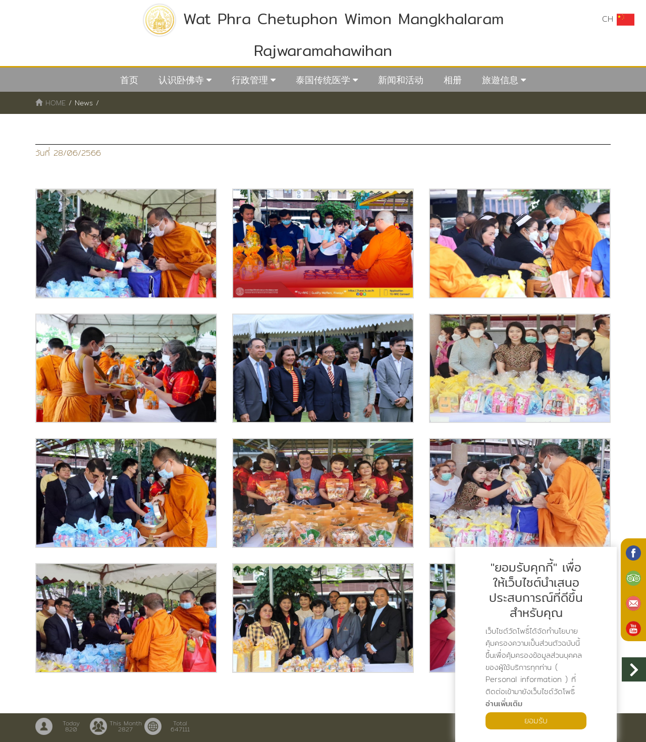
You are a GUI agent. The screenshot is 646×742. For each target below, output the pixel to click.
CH (618, 19)
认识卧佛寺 (181, 80)
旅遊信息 (500, 80)
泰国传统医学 (323, 80)
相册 (453, 80)
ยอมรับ (536, 720)
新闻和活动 (400, 80)
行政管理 (250, 80)
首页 (129, 80)
